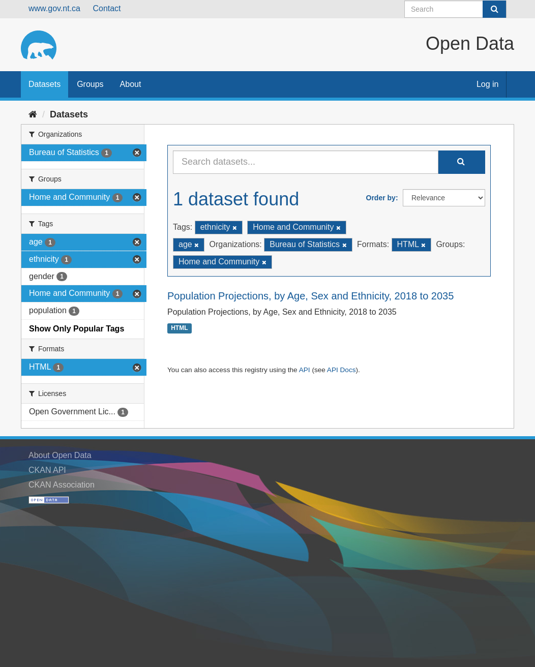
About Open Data (60, 455)
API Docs (341, 370)
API (304, 370)
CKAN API (47, 470)
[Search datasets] (455, 9)
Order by (381, 198)
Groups (90, 84)
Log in (488, 84)
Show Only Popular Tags (76, 328)
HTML (179, 328)
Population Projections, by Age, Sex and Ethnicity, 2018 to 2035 (310, 295)
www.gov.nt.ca (54, 8)
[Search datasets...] (305, 162)
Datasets (44, 84)
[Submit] (494, 9)
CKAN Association (61, 484)
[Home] (32, 114)
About (130, 84)
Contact (107, 8)
